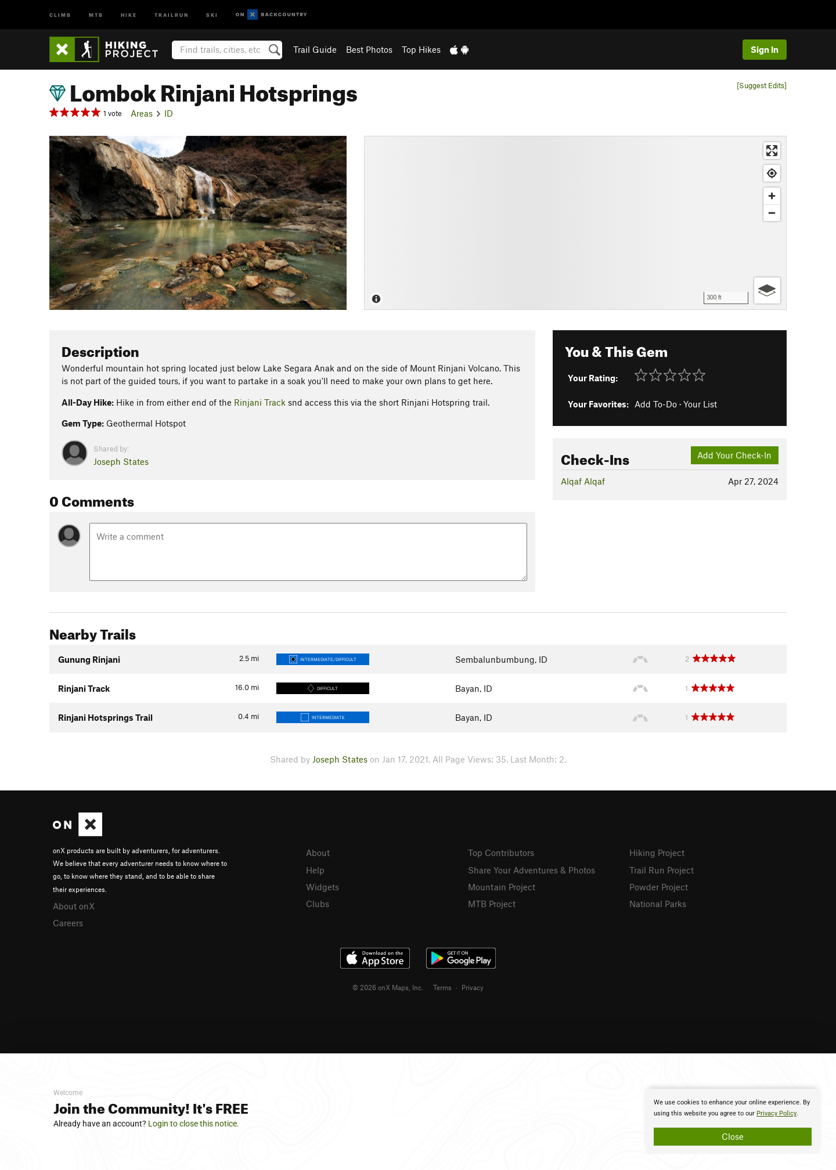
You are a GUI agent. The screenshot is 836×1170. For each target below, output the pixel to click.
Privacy (473, 987)
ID (168, 113)
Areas (142, 113)
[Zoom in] (771, 195)
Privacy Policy (776, 1113)
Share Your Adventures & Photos (531, 870)
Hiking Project (656, 852)
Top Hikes (421, 49)
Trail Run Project (661, 870)
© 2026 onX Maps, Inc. (387, 987)
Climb (60, 14)
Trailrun (171, 14)
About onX (74, 906)
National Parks (657, 903)
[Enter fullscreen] (771, 150)
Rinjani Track (260, 402)
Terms (442, 987)
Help (315, 870)
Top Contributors (501, 852)
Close (733, 1136)
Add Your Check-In (734, 455)
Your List (700, 404)
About (318, 852)
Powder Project (658, 887)
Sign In (765, 49)
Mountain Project (501, 887)
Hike (129, 14)
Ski (212, 14)
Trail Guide (315, 49)
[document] (733, 1121)
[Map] (575, 222)
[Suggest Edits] (762, 85)
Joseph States (121, 461)
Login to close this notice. (193, 1123)
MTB (96, 14)
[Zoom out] (771, 212)
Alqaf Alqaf (583, 481)
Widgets (322, 887)
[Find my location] (771, 173)
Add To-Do (656, 404)
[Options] (767, 290)
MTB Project (492, 903)
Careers (68, 923)
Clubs (317, 903)
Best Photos (369, 49)
